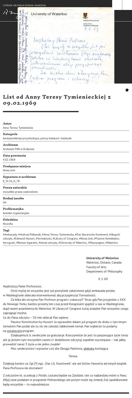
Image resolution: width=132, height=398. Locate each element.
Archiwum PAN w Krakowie (18, 149)
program (10, 242)
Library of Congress (66, 238)
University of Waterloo (73, 242)
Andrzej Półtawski (30, 234)
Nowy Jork (9, 170)
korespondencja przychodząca (21, 138)
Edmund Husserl (25, 238)
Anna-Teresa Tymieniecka (59, 234)
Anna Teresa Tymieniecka (18, 127)
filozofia (8, 224)
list (4, 202)
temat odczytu (48, 242)
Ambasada (11, 234)
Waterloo (112, 242)
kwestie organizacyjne (16, 213)
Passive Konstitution (107, 238)
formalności (44, 238)
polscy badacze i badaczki (55, 138)
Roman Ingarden (27, 242)
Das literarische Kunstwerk (92, 234)
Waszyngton (97, 242)
